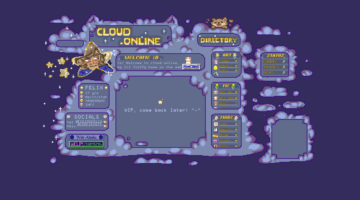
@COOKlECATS (89, 124)
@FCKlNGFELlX (89, 121)
